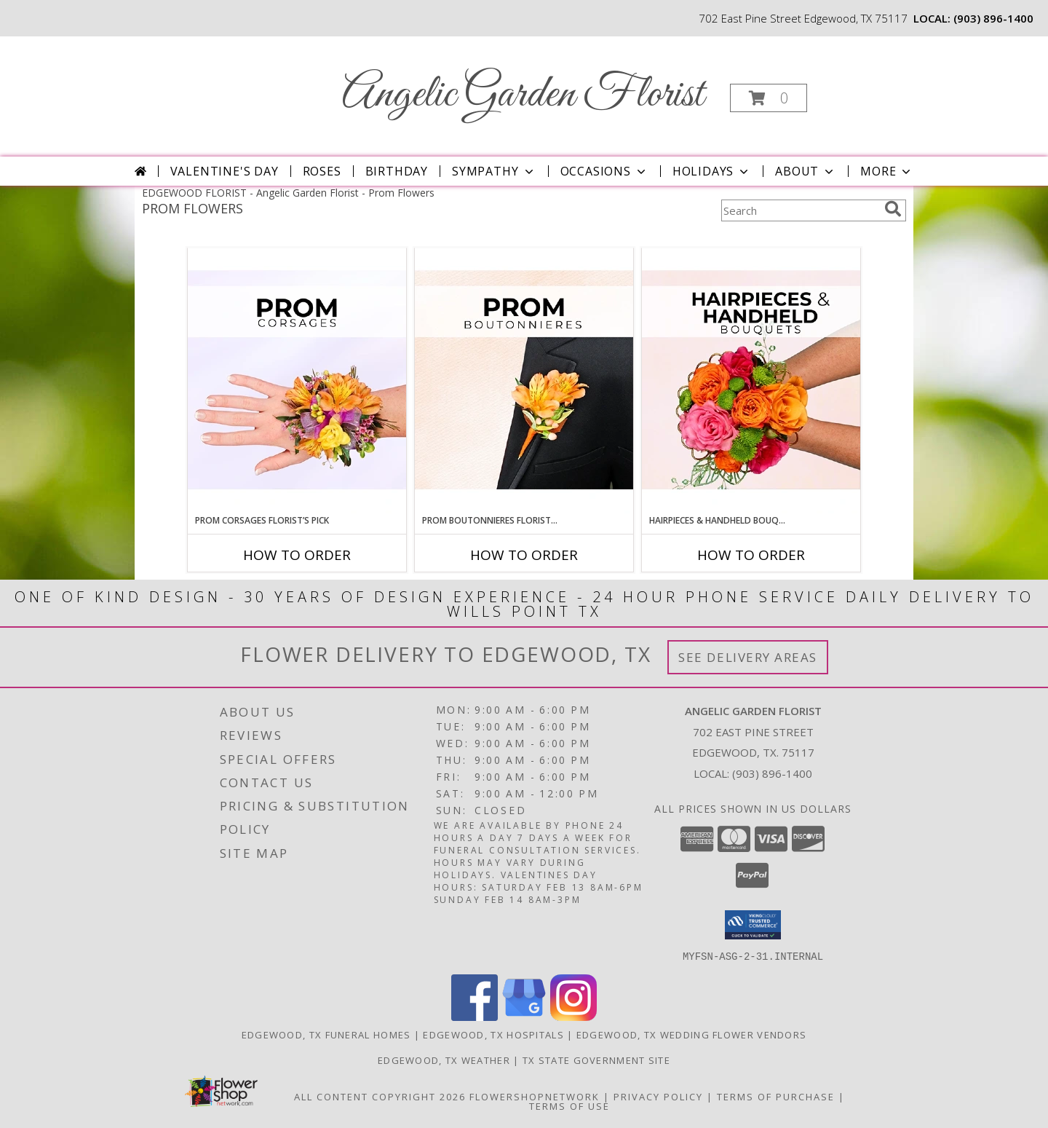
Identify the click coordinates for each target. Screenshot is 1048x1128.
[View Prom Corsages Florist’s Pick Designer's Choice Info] (297, 380)
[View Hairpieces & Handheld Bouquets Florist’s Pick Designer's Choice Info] (751, 380)
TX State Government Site (596, 1059)
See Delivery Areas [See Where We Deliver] (747, 657)
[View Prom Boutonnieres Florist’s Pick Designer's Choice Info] (524, 380)
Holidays (711, 171)
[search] (893, 209)
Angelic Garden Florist (523, 95)
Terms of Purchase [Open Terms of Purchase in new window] (776, 1096)
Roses (322, 171)
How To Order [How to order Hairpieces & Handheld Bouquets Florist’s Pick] (751, 554)
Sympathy (494, 171)
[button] (768, 98)
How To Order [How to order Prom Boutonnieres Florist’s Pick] (524, 554)
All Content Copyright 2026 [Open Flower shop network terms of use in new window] (380, 1096)
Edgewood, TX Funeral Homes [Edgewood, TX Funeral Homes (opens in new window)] (326, 1034)
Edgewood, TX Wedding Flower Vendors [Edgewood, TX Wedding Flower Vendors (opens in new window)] (691, 1034)
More (886, 171)
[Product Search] (800, 210)
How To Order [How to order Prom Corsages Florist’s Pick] (297, 554)
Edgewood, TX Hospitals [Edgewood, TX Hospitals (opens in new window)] (493, 1034)
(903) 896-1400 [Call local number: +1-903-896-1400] (993, 18)
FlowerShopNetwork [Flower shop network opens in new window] (534, 1096)
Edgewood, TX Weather (444, 1059)
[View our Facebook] (474, 1016)
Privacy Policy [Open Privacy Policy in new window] (658, 1096)
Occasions (604, 171)
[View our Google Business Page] (524, 1016)
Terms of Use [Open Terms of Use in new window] (569, 1105)
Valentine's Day (224, 171)
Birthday (396, 171)
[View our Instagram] (573, 1016)
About (805, 171)
